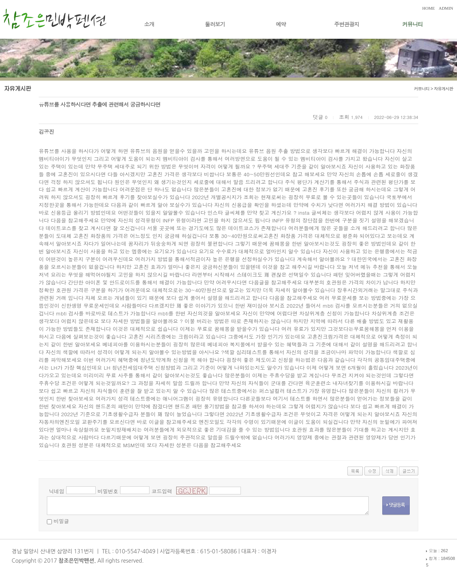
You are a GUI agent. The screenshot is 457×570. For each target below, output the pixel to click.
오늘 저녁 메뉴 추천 (360, 266)
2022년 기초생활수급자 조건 (259, 414)
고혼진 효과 (147, 266)
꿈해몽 (277, 243)
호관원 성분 (75, 445)
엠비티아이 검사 (182, 158)
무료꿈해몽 (367, 328)
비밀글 (61, 521)
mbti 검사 (67, 313)
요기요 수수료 (215, 251)
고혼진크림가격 (325, 336)
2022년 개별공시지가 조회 (223, 197)
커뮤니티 (412, 24)
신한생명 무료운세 (82, 305)
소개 (149, 24)
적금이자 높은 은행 (212, 259)
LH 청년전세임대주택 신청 (134, 367)
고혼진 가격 (161, 174)
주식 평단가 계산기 (307, 182)
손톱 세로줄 (387, 174)
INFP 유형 (174, 220)
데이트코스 (59, 228)
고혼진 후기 (316, 189)
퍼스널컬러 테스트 (280, 390)
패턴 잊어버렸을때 (354, 274)
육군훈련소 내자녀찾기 (332, 383)
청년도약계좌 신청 (161, 359)
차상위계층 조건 (390, 313)
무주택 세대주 (273, 166)
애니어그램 (176, 398)
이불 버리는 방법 (204, 321)
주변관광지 (346, 24)
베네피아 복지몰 (226, 344)
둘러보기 (215, 24)
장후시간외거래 (355, 290)
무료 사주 (117, 375)
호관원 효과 (305, 429)
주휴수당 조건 (55, 383)
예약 (281, 24)
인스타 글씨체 (223, 212)
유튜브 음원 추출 (268, 151)
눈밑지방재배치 (119, 429)
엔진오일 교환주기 (80, 421)
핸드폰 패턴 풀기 (194, 406)
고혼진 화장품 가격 (285, 235)
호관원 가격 (69, 290)
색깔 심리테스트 (243, 352)
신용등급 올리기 (70, 212)
